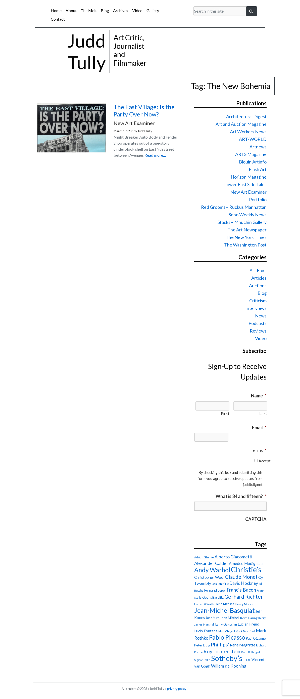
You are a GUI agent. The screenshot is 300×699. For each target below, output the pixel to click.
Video (137, 10)
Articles (259, 278)
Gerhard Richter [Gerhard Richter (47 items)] (243, 596)
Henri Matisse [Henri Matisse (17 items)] (224, 604)
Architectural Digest (246, 116)
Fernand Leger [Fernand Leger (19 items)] (215, 590)
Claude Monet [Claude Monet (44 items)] (241, 577)
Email (259, 427)
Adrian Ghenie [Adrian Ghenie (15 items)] (204, 557)
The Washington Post (245, 245)
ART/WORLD (253, 139)
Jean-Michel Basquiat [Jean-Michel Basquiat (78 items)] (224, 610)
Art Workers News (248, 131)
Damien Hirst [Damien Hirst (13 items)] (220, 583)
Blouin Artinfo (253, 162)
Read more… (155, 155)
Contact (58, 19)
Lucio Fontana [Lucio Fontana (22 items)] (206, 631)
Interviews (256, 308)
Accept (265, 460)
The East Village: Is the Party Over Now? (144, 110)
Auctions (258, 285)
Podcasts (257, 323)
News (261, 315)
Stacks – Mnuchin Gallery (242, 222)
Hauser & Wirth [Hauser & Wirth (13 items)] (204, 604)
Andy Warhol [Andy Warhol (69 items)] (212, 569)
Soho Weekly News (248, 214)
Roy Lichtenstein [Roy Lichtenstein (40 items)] (222, 651)
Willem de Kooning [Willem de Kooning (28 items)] (228, 666)
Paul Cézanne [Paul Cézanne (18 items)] (256, 638)
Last (263, 414)
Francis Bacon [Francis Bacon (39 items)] (241, 590)
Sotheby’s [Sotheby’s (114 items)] (226, 658)
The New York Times (246, 237)
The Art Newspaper (247, 229)
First (225, 414)
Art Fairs (258, 270)
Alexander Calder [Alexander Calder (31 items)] (211, 563)
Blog (105, 10)
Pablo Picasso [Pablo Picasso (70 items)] (227, 637)
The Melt (89, 10)
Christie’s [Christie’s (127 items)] (246, 569)
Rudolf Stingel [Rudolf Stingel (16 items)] (250, 652)
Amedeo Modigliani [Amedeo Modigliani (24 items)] (246, 563)
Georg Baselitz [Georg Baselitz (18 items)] (213, 597)
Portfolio (258, 199)
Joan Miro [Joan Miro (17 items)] (212, 618)
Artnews (258, 146)
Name (259, 395)
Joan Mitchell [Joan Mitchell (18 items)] (229, 618)
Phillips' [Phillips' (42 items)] (220, 644)
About (71, 10)
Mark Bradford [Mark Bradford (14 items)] (245, 631)
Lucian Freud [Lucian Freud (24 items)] (248, 624)
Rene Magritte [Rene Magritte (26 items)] (242, 644)
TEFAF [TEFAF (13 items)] (247, 660)
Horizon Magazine (249, 177)
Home (56, 10)
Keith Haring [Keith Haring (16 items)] (249, 618)
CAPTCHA (256, 519)
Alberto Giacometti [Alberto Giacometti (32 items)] (233, 556)
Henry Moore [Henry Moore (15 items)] (244, 604)
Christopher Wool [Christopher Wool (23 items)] (209, 577)
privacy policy (176, 689)
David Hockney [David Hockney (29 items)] (243, 583)
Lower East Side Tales (245, 184)
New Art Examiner (248, 192)
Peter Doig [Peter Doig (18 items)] (202, 645)
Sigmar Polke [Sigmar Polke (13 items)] (202, 660)
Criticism (258, 300)
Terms (259, 450)
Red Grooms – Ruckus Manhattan (234, 207)
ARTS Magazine (251, 154)
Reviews (258, 331)
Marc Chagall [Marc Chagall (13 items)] (226, 631)
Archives (120, 10)
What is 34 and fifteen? (241, 496)
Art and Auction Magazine (241, 124)
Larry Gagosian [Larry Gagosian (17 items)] (226, 624)
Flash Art (258, 169)
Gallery (152, 10)
